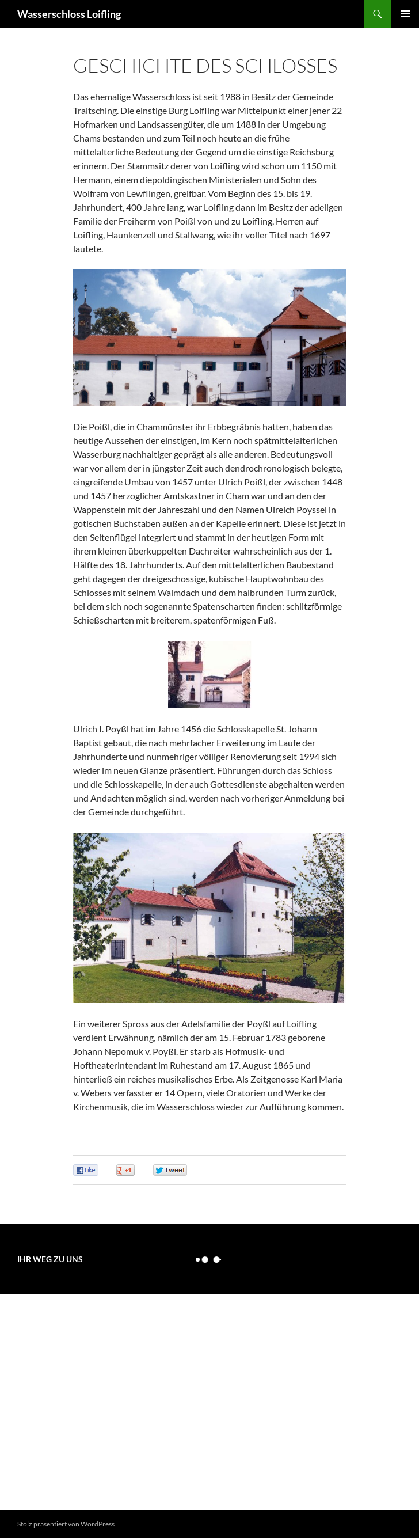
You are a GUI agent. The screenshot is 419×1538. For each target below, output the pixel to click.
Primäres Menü (405, 14)
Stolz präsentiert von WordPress (66, 1524)
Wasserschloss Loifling (69, 13)
